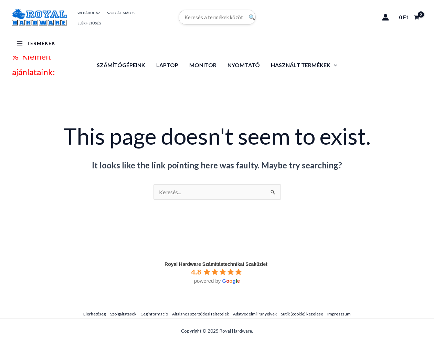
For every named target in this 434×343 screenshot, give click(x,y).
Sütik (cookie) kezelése (302, 313)
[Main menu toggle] (36, 43)
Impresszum (339, 313)
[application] (333, 65)
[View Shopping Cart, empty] (409, 17)
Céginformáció (154, 313)
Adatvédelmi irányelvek (255, 313)
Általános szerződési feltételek (200, 313)
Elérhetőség (94, 313)
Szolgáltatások (123, 313)
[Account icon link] (385, 17)
